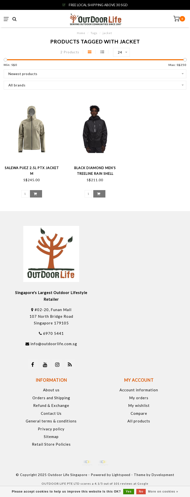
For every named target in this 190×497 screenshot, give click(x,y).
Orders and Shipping (51, 398)
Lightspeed (121, 475)
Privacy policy (51, 429)
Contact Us (51, 413)
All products (138, 421)
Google (142, 483)
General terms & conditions (51, 421)
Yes (129, 491)
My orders (138, 398)
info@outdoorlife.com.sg (53, 343)
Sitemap (51, 436)
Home (81, 33)
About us (51, 390)
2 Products (69, 52)
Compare (139, 413)
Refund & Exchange (51, 405)
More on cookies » (163, 491)
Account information (138, 390)
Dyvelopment (163, 475)
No (141, 491)
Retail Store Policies (51, 444)
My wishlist (139, 405)
